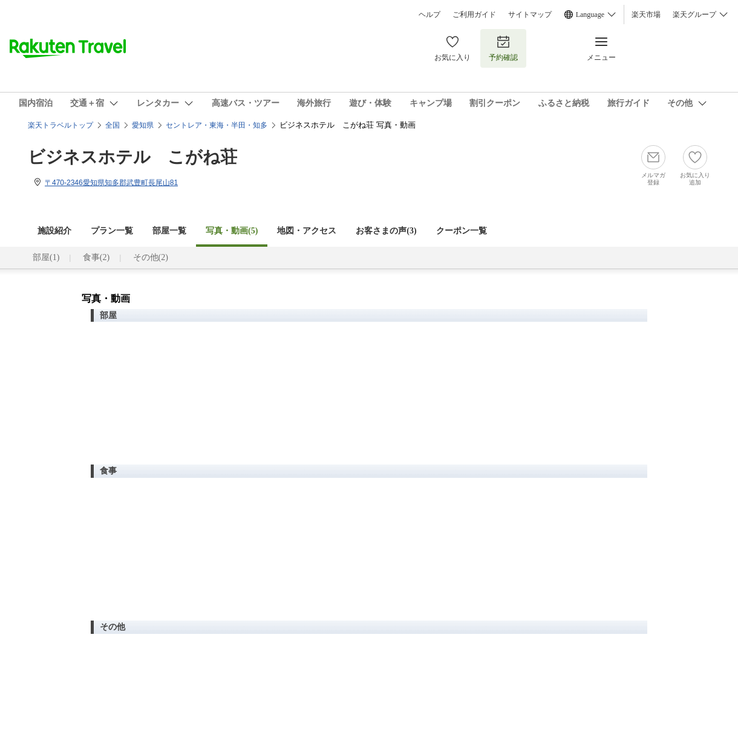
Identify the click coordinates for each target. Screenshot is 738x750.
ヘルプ (429, 14)
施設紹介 (54, 230)
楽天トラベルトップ (60, 125)
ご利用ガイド (474, 14)
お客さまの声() (386, 230)
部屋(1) (46, 257)
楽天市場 (646, 14)
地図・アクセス (306, 230)
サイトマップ (530, 14)
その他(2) (150, 257)
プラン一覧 (112, 230)
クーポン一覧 (461, 230)
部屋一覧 (169, 230)
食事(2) (96, 257)
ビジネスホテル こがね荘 (132, 157)
